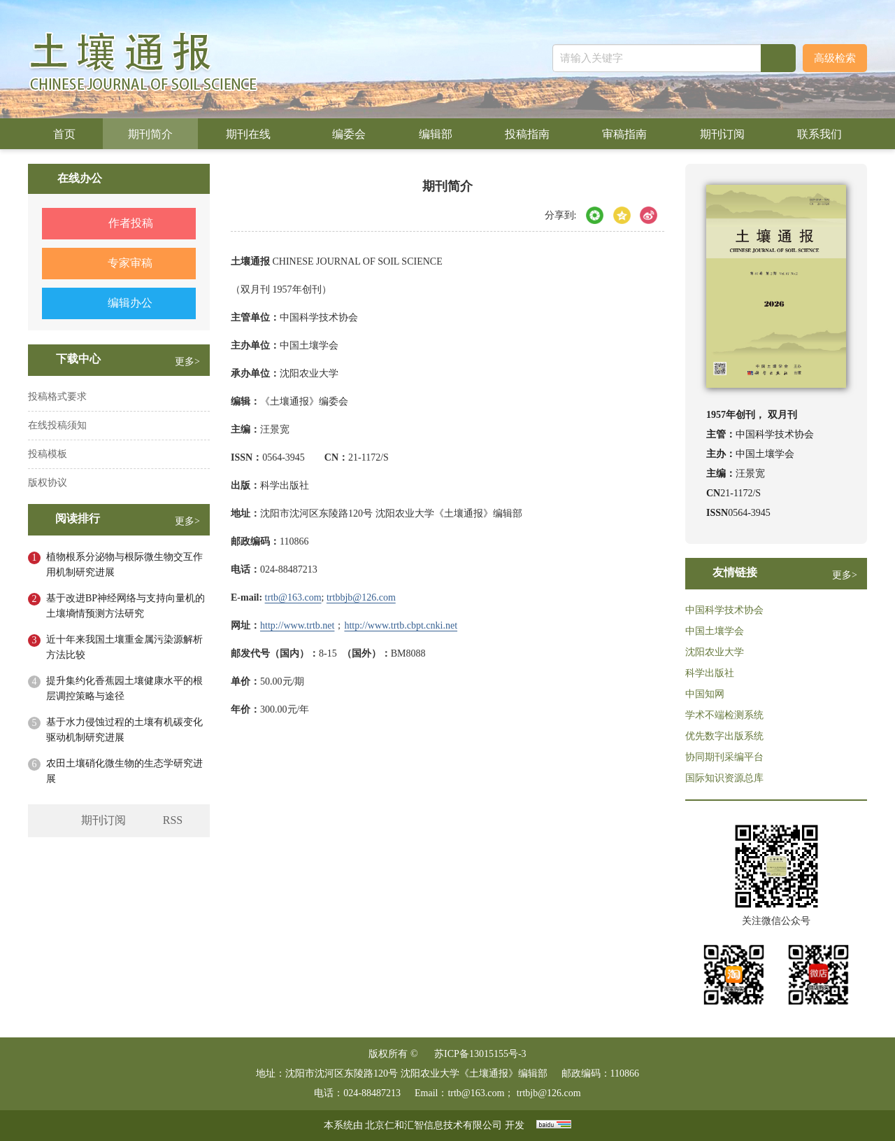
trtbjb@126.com (549, 1093)
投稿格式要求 (57, 396)
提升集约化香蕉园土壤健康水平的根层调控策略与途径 (124, 688)
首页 (64, 134)
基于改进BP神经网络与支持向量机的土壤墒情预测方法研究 (125, 606)
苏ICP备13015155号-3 (480, 1054)
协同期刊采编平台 (724, 757)
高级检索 (835, 58)
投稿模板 (47, 454)
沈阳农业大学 (714, 652)
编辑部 (435, 134)
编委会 (349, 134)
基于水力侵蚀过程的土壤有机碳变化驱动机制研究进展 (124, 730)
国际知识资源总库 (724, 778)
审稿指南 (624, 134)
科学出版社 (709, 673)
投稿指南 (527, 134)
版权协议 (47, 482)
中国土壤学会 (714, 631)
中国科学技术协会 (724, 610)
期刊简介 (150, 134)
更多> (187, 361)
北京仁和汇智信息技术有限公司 (433, 1125)
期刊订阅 (722, 134)
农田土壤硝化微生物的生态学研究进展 (124, 771)
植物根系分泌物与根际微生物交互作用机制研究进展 (124, 565)
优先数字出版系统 (724, 736)
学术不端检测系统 (724, 715)
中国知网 (704, 694)
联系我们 (819, 134)
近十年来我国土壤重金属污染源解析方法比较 (124, 647)
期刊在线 (253, 134)
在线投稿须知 (57, 425)
